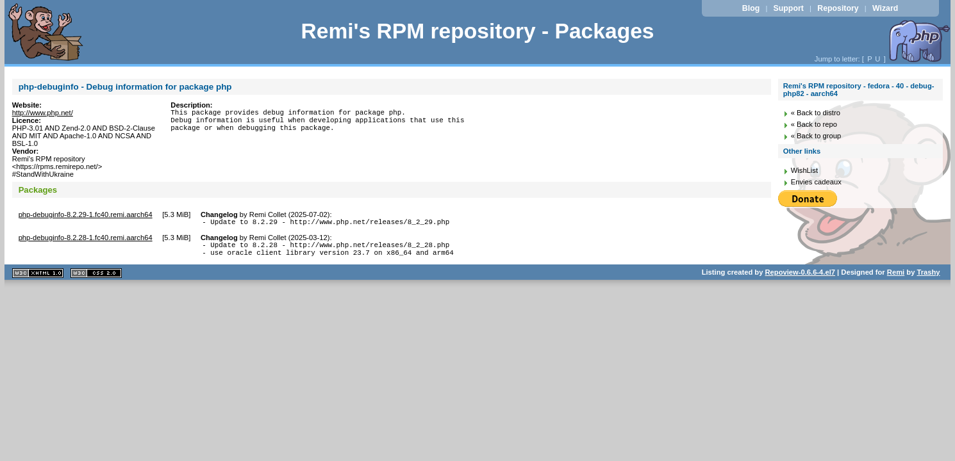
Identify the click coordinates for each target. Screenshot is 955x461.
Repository (837, 8)
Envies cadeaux (816, 182)
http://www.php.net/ (42, 113)
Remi (895, 278)
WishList (804, 170)
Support (789, 8)
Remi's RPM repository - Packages (477, 31)
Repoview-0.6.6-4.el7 (800, 278)
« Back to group (816, 136)
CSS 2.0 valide (96, 279)
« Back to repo (814, 124)
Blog (751, 8)
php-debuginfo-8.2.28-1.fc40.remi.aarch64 (86, 239)
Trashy (928, 278)
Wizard (885, 8)
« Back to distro (815, 113)
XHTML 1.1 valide (37, 279)
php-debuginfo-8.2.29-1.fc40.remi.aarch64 (86, 214)
